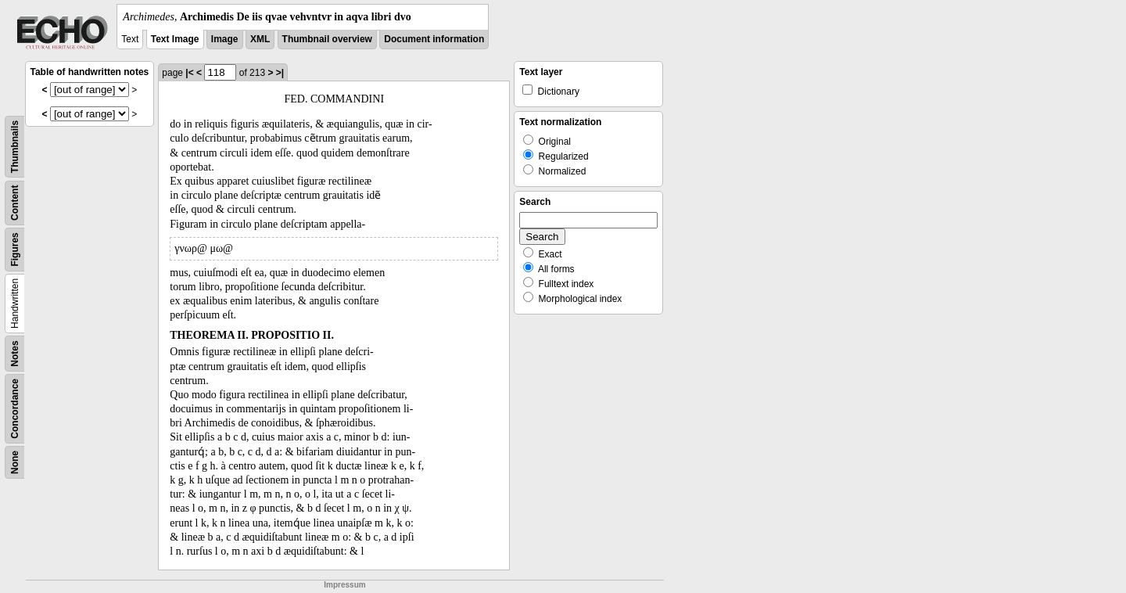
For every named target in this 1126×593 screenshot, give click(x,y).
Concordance (14, 409)
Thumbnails (14, 146)
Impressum (344, 584)
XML (260, 39)
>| (280, 72)
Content (14, 203)
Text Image (175, 39)
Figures (14, 249)
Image (224, 39)
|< (189, 72)
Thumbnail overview (327, 39)
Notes (14, 353)
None (14, 462)
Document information (434, 39)
